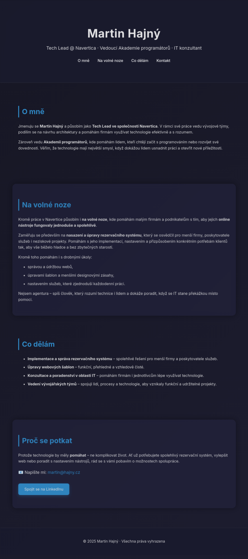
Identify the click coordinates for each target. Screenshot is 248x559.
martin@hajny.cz (64, 472)
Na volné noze (110, 60)
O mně (84, 60)
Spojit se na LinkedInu (44, 489)
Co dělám (139, 60)
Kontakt (163, 60)
